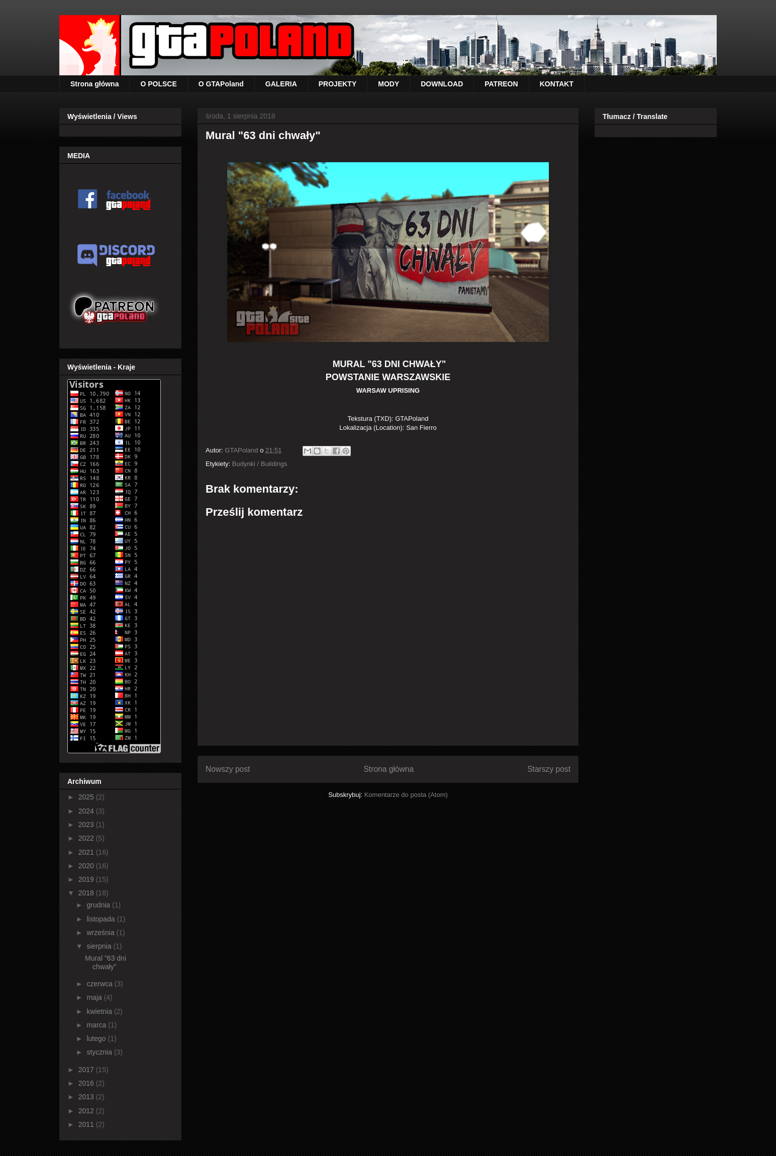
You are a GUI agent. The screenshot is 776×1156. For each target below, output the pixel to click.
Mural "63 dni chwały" (105, 962)
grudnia (99, 905)
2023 (87, 825)
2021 (87, 852)
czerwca (100, 984)
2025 (87, 797)
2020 (87, 866)
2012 (87, 1111)
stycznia (100, 1052)
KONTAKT (556, 84)
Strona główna (94, 84)
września (101, 933)
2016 (87, 1083)
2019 (87, 879)
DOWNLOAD (442, 84)
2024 (87, 811)
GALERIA (281, 84)
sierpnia (99, 946)
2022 (87, 838)
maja (95, 997)
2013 (87, 1097)
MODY (388, 84)
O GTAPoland (221, 84)
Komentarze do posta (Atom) (406, 794)
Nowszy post (228, 769)
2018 (87, 893)
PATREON (501, 84)
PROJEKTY (337, 84)
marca (97, 1025)
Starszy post (548, 769)
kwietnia (100, 1011)
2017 (87, 1070)
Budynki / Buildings (259, 464)
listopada (101, 919)
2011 (87, 1124)
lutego (97, 1038)
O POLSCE (158, 84)
